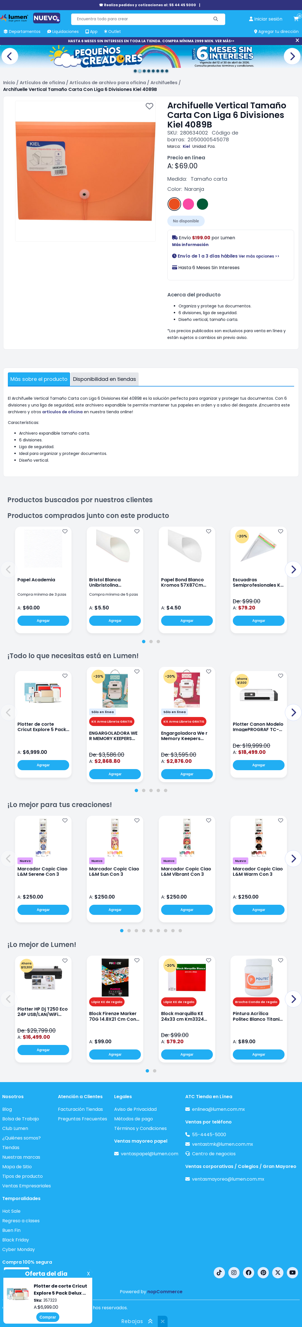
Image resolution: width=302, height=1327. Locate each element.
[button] (8, 569)
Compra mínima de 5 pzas (113, 594)
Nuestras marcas (21, 1157)
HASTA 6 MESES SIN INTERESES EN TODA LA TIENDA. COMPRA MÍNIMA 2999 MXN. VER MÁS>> (151, 41)
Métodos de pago (133, 1119)
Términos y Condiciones (140, 1128)
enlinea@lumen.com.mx (218, 1109)
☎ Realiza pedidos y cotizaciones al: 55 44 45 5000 (147, 5)
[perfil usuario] (266, 19)
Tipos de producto (22, 1176)
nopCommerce (164, 1291)
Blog (7, 1109)
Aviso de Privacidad (135, 1109)
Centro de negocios (214, 1153)
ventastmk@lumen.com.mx (222, 1144)
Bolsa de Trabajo (20, 1119)
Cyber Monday (18, 1249)
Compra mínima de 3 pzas (41, 594)
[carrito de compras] (296, 19)
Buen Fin (11, 1230)
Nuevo (25, 861)
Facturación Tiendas (80, 1109)
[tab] (143, 641)
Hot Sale (11, 1211)
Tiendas (10, 1147)
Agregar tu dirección (276, 31)
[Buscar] (216, 19)
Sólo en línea (102, 712)
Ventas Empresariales (26, 1186)
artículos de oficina (62, 412)
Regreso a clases (21, 1220)
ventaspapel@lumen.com (149, 1153)
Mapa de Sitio (17, 1166)
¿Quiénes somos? (21, 1138)
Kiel (186, 146)
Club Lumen (15, 1128)
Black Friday (15, 1240)
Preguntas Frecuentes (82, 1119)
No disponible (186, 221)
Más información (190, 244)
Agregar (43, 621)
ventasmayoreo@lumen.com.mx (228, 1179)
